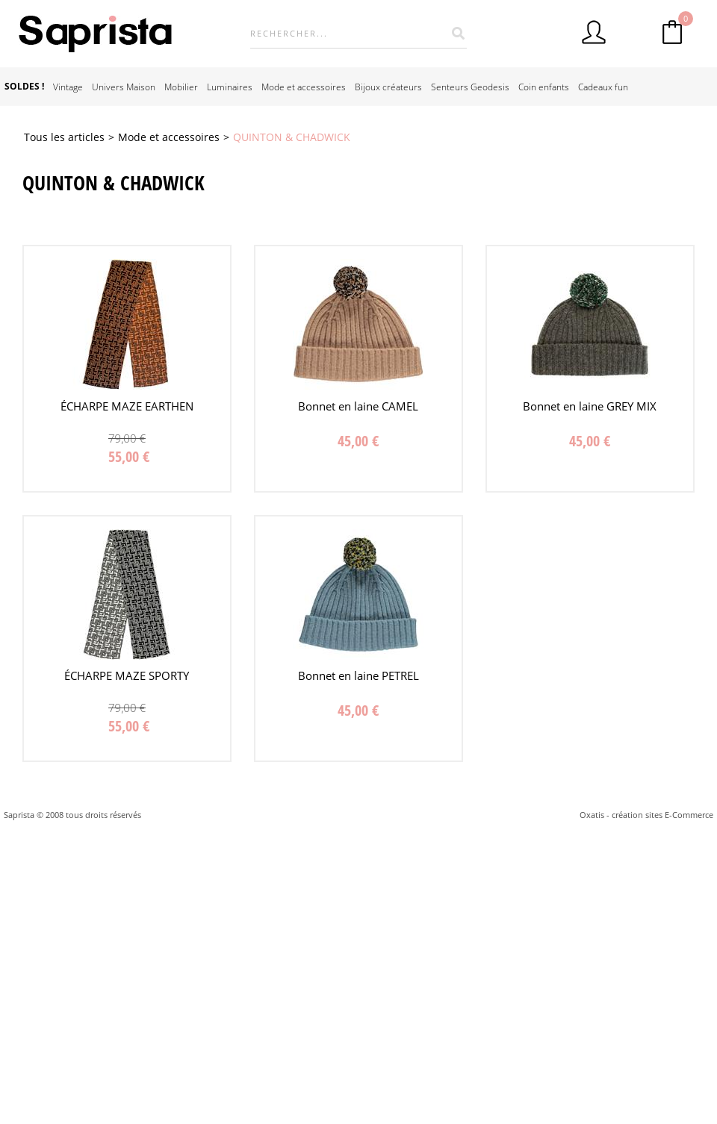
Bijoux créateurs (388, 87)
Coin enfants (543, 87)
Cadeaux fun (603, 87)
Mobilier (181, 87)
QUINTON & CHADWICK (291, 137)
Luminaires (229, 87)
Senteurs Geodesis (470, 87)
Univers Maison (123, 87)
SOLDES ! (24, 86)
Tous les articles (64, 137)
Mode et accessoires (303, 87)
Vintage (68, 87)
